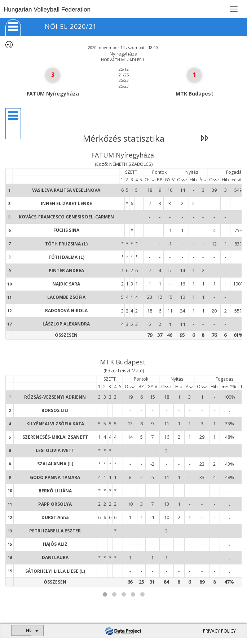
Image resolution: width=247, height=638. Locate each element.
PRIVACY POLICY (219, 631)
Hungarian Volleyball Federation (47, 9)
